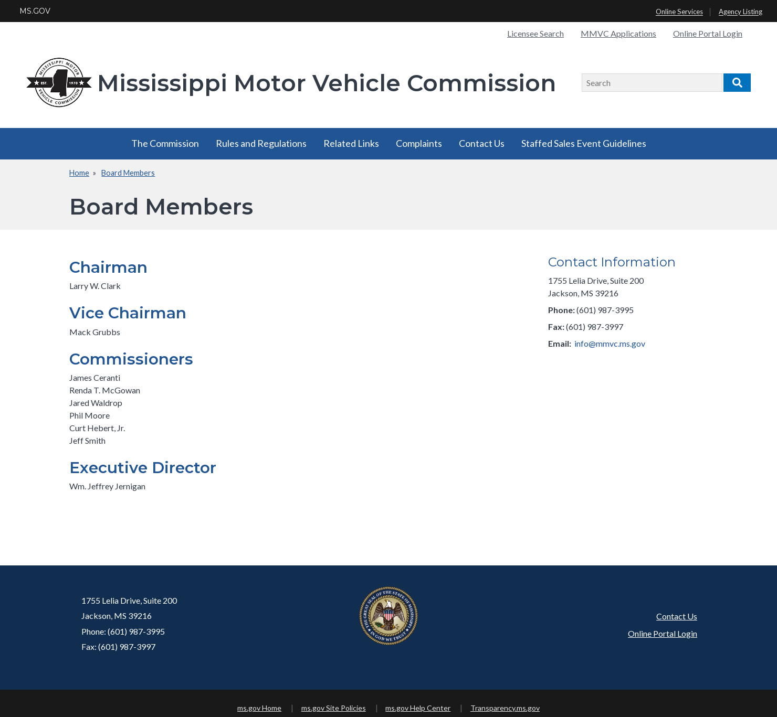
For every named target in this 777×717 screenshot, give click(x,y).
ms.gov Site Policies (333, 707)
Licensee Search (535, 33)
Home (79, 172)
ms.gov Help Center (417, 707)
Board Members (128, 172)
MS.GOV (34, 11)
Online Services (679, 12)
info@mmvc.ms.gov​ (609, 343)
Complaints (419, 143)
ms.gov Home (259, 707)
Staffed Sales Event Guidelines (583, 143)
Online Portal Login (707, 33)
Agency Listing (740, 12)
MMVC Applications (618, 33)
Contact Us (482, 143)
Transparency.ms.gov (505, 707)
